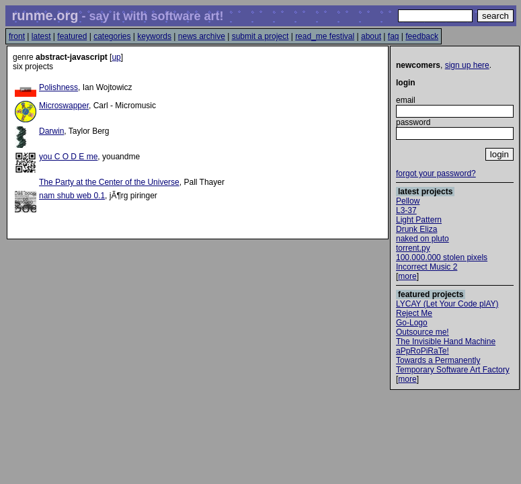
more (407, 276)
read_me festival (324, 36)
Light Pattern (419, 220)
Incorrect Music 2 (426, 267)
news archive (201, 36)
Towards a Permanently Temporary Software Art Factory (453, 365)
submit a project (260, 36)
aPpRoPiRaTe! (422, 351)
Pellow (407, 201)
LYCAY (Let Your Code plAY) (447, 304)
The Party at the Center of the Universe (109, 182)
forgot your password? (436, 173)
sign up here (467, 65)
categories (111, 36)
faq (393, 36)
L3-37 (406, 210)
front (17, 36)
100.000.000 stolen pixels (441, 257)
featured (72, 36)
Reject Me (414, 313)
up (116, 57)
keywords (154, 36)
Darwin (51, 131)
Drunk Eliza (416, 229)
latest (41, 36)
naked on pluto (422, 238)
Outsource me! (422, 332)
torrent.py (413, 248)
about (371, 36)
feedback (421, 36)
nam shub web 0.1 (72, 195)
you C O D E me (68, 156)
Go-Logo (412, 322)
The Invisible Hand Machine (445, 341)
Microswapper (64, 105)
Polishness (58, 87)
